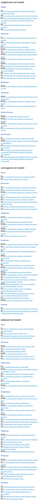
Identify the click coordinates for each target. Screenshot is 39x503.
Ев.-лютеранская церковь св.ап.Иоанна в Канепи (21, 460)
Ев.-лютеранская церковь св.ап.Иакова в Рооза (19, 487)
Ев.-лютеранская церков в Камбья (14, 351)
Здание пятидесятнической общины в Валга (20, 451)
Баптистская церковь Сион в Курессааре (19, 300)
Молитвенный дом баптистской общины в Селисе (19, 496)
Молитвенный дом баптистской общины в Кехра (19, 66)
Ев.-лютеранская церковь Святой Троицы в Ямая (21, 244)
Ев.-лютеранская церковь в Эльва (14, 349)
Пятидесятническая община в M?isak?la (16, 427)
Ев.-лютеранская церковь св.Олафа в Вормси (20, 229)
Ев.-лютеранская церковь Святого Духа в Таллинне (20, 16)
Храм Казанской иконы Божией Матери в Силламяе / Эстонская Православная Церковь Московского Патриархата (19, 159)
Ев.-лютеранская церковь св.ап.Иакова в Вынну (19, 359)
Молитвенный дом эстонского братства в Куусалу (19, 76)
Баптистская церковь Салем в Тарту (15, 333)
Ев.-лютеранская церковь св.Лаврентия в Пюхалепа (20, 309)
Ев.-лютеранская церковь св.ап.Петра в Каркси (19, 396)
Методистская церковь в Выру (13, 499)
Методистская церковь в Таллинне (14, 30)
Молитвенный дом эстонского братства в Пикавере (20, 209)
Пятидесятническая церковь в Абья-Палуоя (17, 424)
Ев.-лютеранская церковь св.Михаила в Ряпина (21, 467)
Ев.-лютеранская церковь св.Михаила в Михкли (19, 190)
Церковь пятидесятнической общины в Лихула (18, 206)
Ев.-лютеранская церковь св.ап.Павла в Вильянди (20, 419)
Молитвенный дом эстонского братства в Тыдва (19, 78)
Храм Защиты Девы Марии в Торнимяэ (16, 298)
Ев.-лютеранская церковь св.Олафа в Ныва (17, 222)
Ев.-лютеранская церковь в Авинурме (15, 367)
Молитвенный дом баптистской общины (16, 444)
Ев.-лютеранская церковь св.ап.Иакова (18, 272)
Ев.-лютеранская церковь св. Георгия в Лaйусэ (18, 374)
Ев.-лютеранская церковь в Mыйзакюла (16, 403)
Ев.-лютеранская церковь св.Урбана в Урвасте (18, 489)
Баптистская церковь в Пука (12, 442)
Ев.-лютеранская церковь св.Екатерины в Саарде (19, 197)
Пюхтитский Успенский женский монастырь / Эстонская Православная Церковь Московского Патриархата (17, 152)
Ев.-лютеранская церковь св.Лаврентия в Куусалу (19, 52)
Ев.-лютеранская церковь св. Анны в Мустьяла (18, 265)
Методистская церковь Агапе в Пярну (15, 179)
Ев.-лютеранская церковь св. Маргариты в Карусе (19, 187)
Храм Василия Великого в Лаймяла (15, 277)
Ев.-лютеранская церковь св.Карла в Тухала (20, 64)
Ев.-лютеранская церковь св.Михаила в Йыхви (18, 138)
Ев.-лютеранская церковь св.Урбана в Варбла (18, 199)
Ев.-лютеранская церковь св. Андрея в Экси (20, 346)
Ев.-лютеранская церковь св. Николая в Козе (20, 49)
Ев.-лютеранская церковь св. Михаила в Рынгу (18, 356)
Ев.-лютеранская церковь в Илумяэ (17, 116)
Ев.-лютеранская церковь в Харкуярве (16, 47)
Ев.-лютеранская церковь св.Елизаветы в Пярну (19, 177)
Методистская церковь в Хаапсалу (14, 236)
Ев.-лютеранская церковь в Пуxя (16, 354)
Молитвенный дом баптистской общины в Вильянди (20, 422)
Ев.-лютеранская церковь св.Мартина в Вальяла (21, 275)
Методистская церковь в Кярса (13, 479)
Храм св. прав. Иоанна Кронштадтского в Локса (19, 73)
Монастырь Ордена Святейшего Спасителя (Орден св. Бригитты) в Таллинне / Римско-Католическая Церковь (19, 20)
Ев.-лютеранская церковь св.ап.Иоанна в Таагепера (20, 439)
